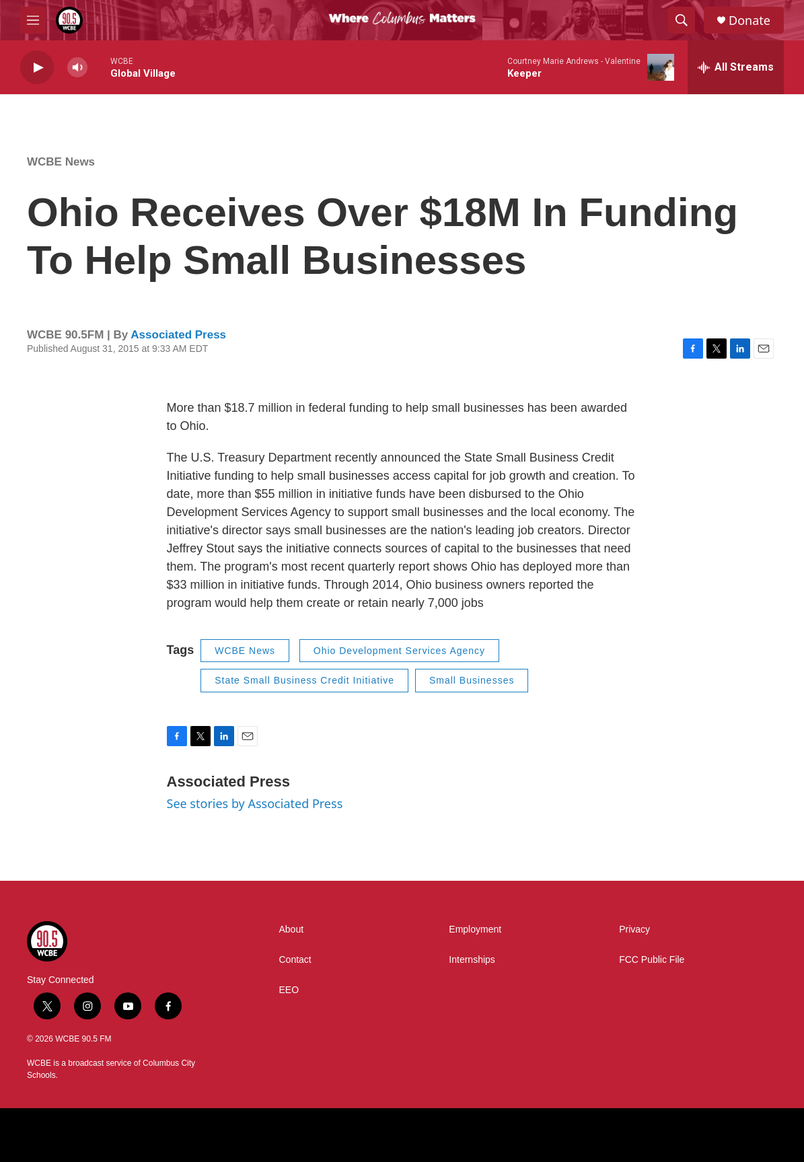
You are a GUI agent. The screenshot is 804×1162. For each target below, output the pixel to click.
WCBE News (61, 161)
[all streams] (736, 67)
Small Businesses (472, 680)
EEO (289, 990)
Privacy (634, 929)
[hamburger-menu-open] (33, 20)
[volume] (77, 67)
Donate (749, 20)
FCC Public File (651, 960)
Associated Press (178, 334)
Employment (475, 929)
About (291, 929)
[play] (37, 67)
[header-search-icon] (681, 20)
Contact (295, 960)
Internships (472, 960)
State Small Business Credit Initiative (304, 680)
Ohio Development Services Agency (399, 650)
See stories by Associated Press (255, 803)
